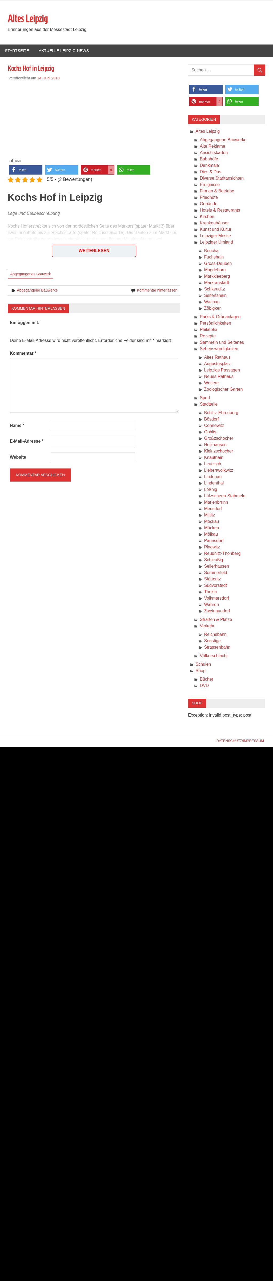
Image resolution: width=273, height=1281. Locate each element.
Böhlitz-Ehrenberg (221, 412)
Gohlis (210, 432)
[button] (25, 170)
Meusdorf (213, 508)
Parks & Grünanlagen (220, 316)
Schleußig (213, 559)
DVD (204, 685)
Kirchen (207, 216)
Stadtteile (209, 404)
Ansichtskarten (214, 152)
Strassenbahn (217, 647)
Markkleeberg (217, 276)
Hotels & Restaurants (220, 210)
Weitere (211, 383)
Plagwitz (212, 547)
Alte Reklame (212, 146)
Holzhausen (215, 444)
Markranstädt (216, 282)
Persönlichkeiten (215, 323)
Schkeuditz (214, 289)
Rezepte (208, 336)
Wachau (211, 302)
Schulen (203, 664)
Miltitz (209, 515)
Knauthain (213, 457)
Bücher (206, 679)
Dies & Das (210, 171)
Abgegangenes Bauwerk (30, 274)
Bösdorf (211, 419)
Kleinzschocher (218, 451)
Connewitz (214, 425)
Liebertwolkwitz (218, 470)
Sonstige (212, 641)
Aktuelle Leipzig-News (64, 50)
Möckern (212, 528)
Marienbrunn (216, 502)
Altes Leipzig (28, 18)
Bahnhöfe (209, 159)
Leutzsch (212, 464)
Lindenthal (214, 483)
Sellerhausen (216, 566)
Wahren (211, 604)
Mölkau (211, 534)
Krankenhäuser (214, 223)
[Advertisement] (94, 118)
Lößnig (210, 489)
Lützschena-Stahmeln (224, 496)
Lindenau (213, 476)
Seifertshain (215, 295)
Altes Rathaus (217, 357)
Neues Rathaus (218, 376)
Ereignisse (210, 184)
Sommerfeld (215, 572)
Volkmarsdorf (216, 598)
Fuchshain (214, 257)
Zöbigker (212, 308)
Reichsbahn (215, 634)
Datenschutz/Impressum (240, 741)
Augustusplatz (217, 363)
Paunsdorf (213, 540)
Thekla (210, 591)
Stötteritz (212, 579)
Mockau (211, 521)
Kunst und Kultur (215, 229)
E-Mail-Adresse (26, 441)
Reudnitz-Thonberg (222, 553)
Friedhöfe (209, 197)
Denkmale (209, 165)
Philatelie (208, 329)
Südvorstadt (215, 585)
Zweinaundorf (217, 611)
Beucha (211, 250)
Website (18, 457)
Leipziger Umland (216, 242)
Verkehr (207, 626)
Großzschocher (218, 438)
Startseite (17, 50)
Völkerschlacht (213, 655)
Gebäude (208, 203)
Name (17, 425)
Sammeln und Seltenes (222, 342)
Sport (205, 397)
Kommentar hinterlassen (157, 290)
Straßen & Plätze (216, 619)
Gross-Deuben (218, 263)
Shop (200, 670)
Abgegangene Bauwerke (37, 290)
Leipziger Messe (215, 235)
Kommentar (23, 353)
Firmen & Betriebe (217, 191)
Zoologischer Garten (223, 389)
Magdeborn (215, 270)
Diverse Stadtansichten (222, 178)
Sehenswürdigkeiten (219, 348)
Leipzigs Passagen (222, 370)
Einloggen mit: (24, 322)
